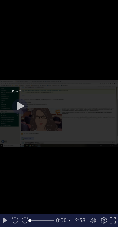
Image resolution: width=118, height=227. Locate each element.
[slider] (42, 220)
